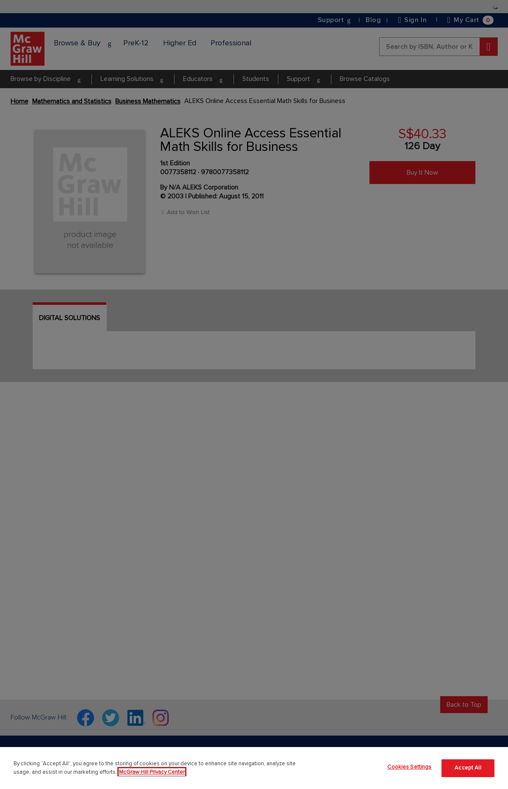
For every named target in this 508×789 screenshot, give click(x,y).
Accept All (468, 767)
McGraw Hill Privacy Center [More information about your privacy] (152, 772)
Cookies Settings (409, 767)
